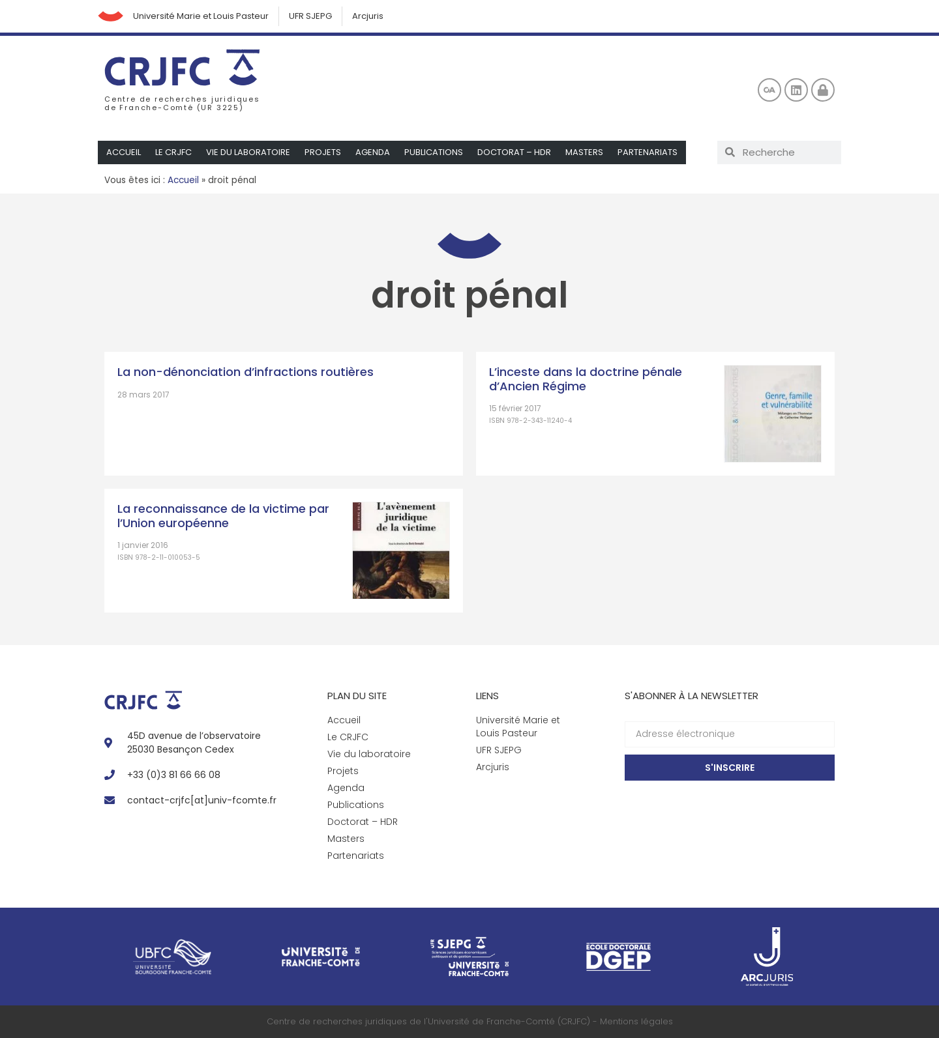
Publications (433, 152)
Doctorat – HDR (514, 152)
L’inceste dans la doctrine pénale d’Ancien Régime (585, 379)
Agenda (372, 152)
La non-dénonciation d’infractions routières (245, 372)
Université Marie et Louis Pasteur (201, 16)
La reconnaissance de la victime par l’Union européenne (223, 515)
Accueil (123, 152)
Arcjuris (368, 16)
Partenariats (648, 152)
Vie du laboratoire (248, 152)
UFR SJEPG (311, 16)
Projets (323, 152)
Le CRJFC (173, 152)
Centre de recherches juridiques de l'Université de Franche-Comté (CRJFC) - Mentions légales (470, 1021)
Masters (584, 152)
